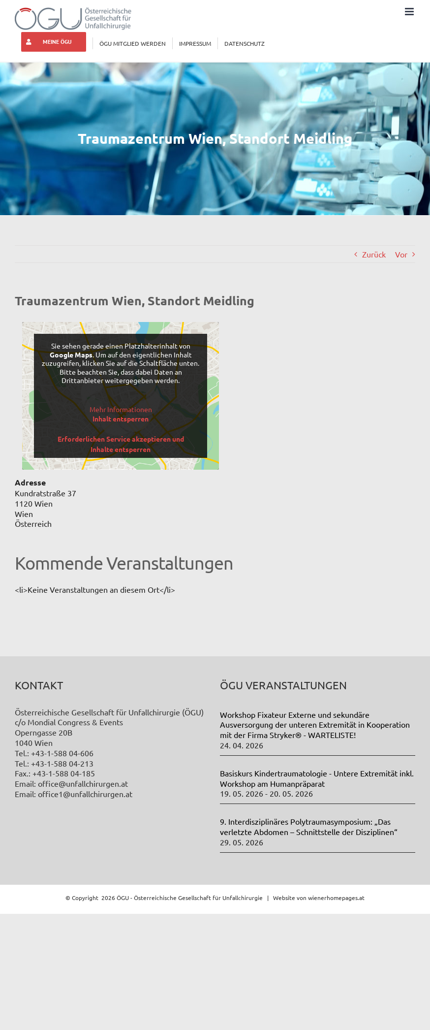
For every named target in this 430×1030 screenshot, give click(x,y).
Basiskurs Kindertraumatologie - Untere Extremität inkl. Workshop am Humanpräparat (317, 778)
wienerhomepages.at (336, 897)
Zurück (374, 254)
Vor (401, 254)
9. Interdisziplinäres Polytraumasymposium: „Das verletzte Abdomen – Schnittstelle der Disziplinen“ (309, 826)
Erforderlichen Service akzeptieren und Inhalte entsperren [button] (121, 443)
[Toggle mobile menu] (410, 11)
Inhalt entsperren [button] (120, 418)
